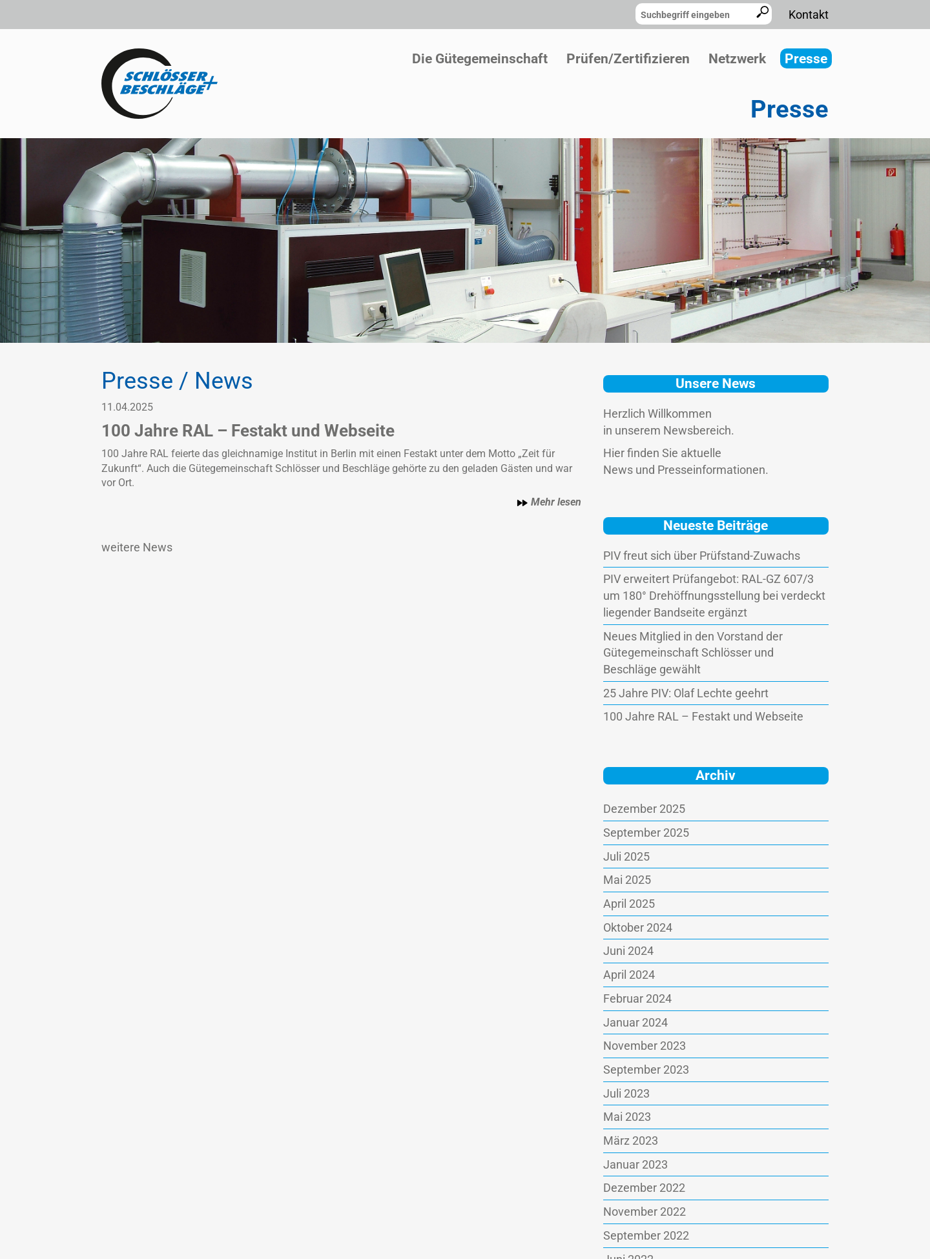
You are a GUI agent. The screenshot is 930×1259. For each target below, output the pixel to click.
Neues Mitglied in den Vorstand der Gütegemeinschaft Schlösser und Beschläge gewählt (693, 653)
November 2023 (644, 1045)
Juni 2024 (628, 950)
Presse (806, 59)
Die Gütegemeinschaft (480, 59)
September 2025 (646, 832)
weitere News (136, 547)
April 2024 (629, 974)
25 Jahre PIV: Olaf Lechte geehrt (686, 693)
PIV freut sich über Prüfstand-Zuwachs (701, 555)
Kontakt (809, 14)
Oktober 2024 (637, 927)
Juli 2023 (626, 1093)
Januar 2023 (635, 1164)
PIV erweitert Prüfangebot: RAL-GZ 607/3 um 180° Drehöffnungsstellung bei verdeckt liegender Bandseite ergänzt (714, 595)
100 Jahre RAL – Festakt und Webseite (703, 716)
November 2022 (644, 1211)
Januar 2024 (635, 1022)
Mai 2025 (627, 879)
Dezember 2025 (644, 808)
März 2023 (630, 1140)
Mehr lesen (549, 502)
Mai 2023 (627, 1116)
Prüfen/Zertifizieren (628, 59)
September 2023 (646, 1069)
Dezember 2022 (644, 1187)
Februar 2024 (637, 998)
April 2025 (629, 903)
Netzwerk (737, 59)
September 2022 (646, 1235)
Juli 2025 (626, 856)
